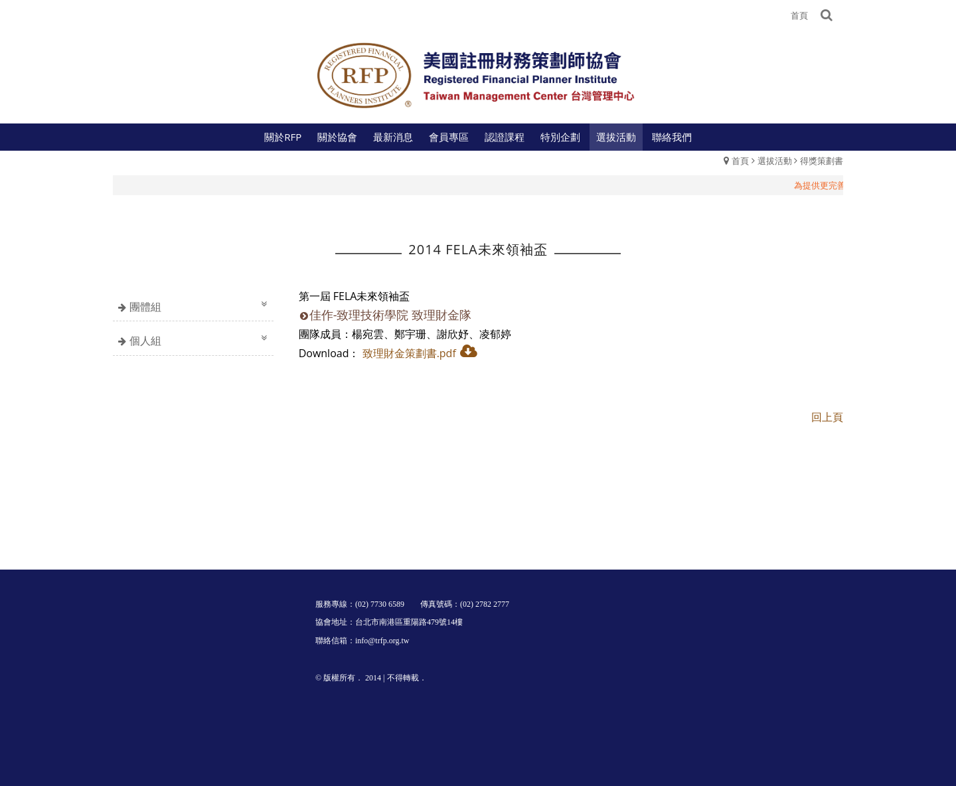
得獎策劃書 (821, 161)
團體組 (145, 306)
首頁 (740, 161)
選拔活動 (774, 161)
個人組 (145, 340)
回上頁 (827, 417)
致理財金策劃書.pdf (409, 353)
